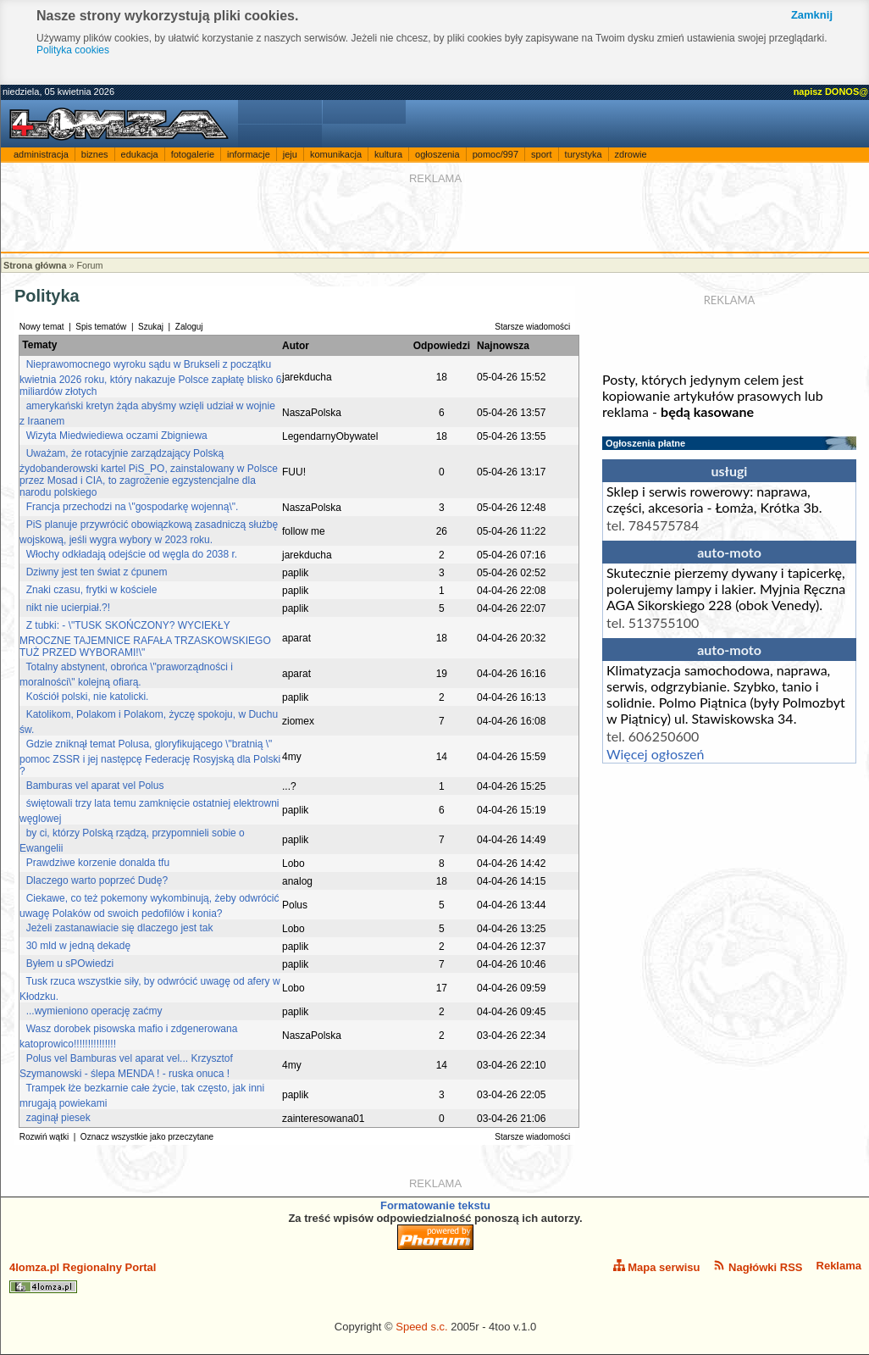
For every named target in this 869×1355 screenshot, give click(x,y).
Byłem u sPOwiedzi (69, 963)
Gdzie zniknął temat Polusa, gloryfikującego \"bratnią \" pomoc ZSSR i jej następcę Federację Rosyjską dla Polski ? (149, 757)
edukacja (139, 154)
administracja (41, 154)
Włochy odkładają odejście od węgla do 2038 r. (132, 554)
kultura (388, 154)
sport (541, 154)
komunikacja (336, 154)
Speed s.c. (421, 1326)
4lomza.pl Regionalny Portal (82, 1277)
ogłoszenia (437, 154)
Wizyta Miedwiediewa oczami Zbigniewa (117, 435)
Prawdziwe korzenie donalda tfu (97, 863)
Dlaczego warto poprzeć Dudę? (97, 880)
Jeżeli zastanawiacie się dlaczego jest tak (119, 928)
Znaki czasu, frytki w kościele (92, 590)
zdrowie (631, 154)
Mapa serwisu (656, 1266)
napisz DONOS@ (831, 91)
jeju (290, 154)
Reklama (838, 1265)
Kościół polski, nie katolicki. (87, 696)
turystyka (583, 154)
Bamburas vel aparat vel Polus (95, 785)
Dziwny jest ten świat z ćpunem (97, 572)
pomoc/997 (495, 154)
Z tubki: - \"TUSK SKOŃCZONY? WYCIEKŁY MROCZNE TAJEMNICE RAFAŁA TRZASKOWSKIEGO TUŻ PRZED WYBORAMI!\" (145, 638)
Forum (89, 265)
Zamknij (812, 14)
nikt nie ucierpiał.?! (68, 608)
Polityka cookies (72, 50)
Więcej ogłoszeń (655, 754)
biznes (94, 154)
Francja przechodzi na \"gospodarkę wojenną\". (132, 507)
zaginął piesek (58, 1118)
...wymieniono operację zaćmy (94, 1011)
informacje (248, 154)
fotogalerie (192, 154)
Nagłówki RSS (757, 1266)
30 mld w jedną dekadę (78, 946)
